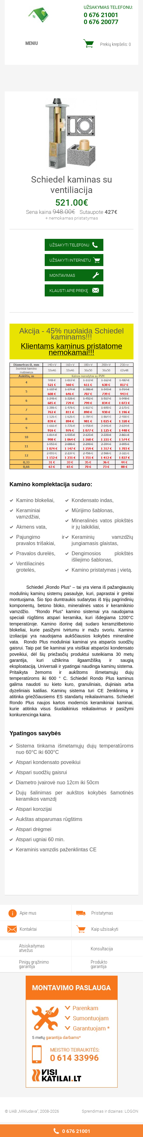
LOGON (131, 1111)
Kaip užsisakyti (104, 929)
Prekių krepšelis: (115, 44)
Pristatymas (102, 913)
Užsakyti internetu (70, 260)
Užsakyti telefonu (69, 245)
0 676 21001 (76, 1131)
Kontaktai (28, 929)
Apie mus (28, 913)
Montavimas (62, 275)
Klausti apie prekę (68, 290)
